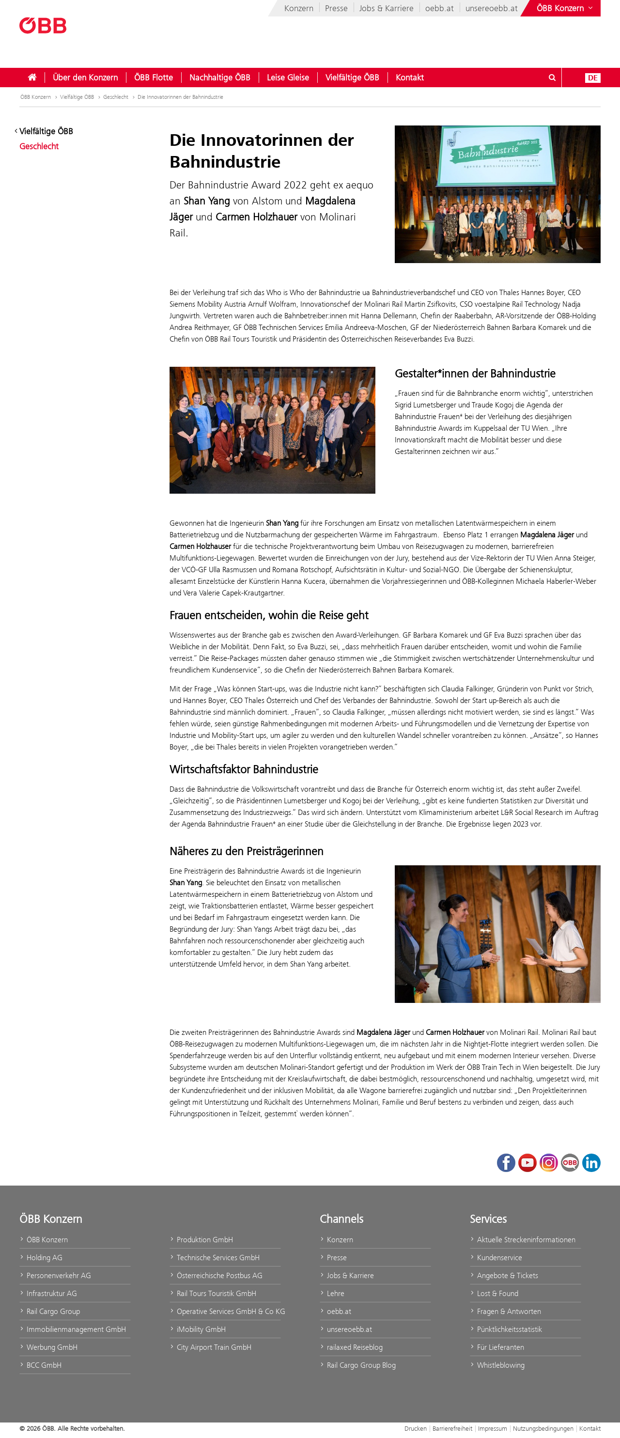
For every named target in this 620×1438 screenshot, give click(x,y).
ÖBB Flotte (153, 77)
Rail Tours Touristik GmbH (213, 1293)
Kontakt (410, 77)
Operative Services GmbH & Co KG (225, 1311)
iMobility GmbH (198, 1329)
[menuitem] (32, 77)
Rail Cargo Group (49, 1311)
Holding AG (40, 1257)
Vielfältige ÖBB (352, 77)
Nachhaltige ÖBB (219, 77)
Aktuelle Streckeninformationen (522, 1239)
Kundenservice (496, 1257)
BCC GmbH (40, 1365)
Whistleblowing (497, 1365)
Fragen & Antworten (505, 1311)
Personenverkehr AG (55, 1275)
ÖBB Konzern (35, 97)
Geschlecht (115, 97)
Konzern (298, 8)
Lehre (332, 1293)
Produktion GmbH (201, 1239)
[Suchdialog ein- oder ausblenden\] (552, 77)
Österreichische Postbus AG (216, 1275)
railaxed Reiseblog (351, 1347)
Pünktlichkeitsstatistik (506, 1329)
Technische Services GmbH (215, 1257)
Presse (336, 8)
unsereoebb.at (491, 8)
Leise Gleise (288, 77)
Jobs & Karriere (386, 8)
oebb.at (439, 8)
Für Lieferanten (497, 1347)
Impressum (492, 1428)
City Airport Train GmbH (210, 1347)
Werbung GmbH (48, 1347)
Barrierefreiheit (452, 1428)
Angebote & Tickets (504, 1275)
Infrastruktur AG (48, 1293)
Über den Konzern (85, 77)
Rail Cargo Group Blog (358, 1365)
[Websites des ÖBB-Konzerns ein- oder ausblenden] (566, 8)
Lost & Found (494, 1293)
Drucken (415, 1428)
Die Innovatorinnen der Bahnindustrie (180, 97)
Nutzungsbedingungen (543, 1428)
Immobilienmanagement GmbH (72, 1329)
